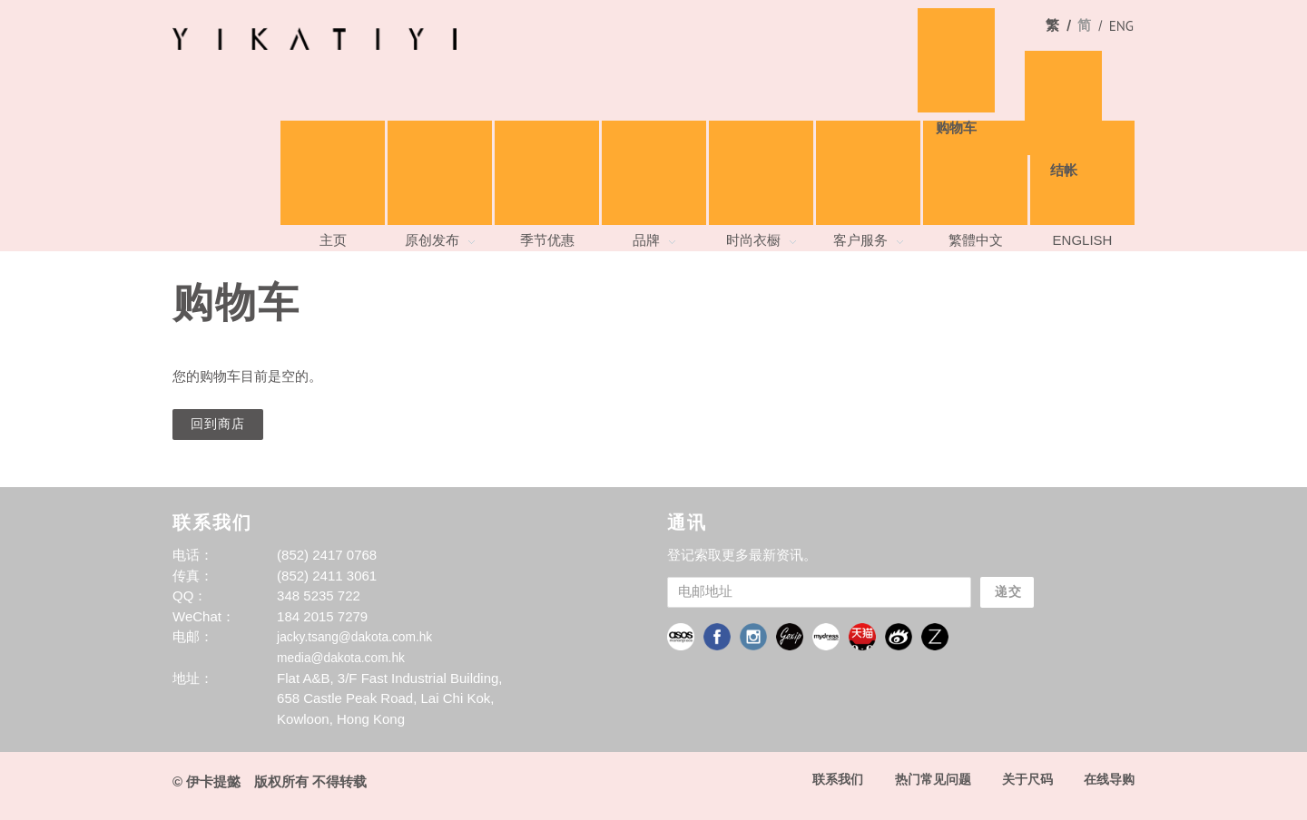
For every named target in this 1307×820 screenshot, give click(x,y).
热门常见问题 (923, 777)
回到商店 (220, 423)
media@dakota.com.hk (347, 655)
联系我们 (823, 777)
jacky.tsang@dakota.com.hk (362, 634)
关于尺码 (1022, 777)
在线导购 (1107, 777)
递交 (1014, 590)
